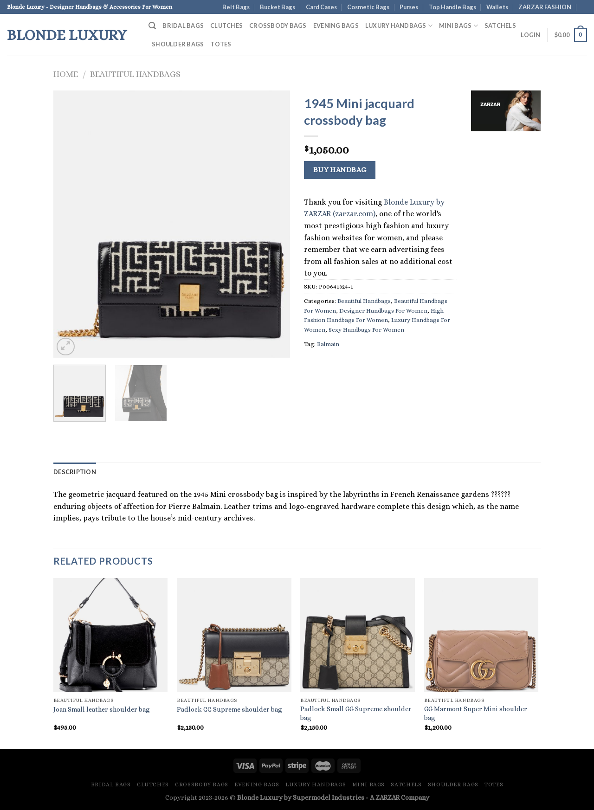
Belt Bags (236, 7)
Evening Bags (336, 25)
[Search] (152, 26)
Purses (409, 7)
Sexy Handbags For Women (366, 329)
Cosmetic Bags (368, 7)
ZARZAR (387, 797)
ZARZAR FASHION (544, 7)
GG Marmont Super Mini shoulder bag (475, 713)
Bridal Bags (183, 25)
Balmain (328, 344)
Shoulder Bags (178, 44)
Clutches (226, 25)
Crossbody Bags (278, 25)
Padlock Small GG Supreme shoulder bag (356, 713)
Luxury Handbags (399, 25)
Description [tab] (74, 472)
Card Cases (321, 7)
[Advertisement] (506, 280)
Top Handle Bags (452, 7)
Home (65, 74)
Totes (220, 44)
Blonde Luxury (67, 34)
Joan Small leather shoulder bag (101, 709)
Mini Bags (458, 25)
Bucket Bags (277, 7)
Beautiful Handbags (135, 74)
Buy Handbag (340, 170)
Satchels (500, 25)
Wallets (497, 7)
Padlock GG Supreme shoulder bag (229, 709)
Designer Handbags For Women (383, 310)
